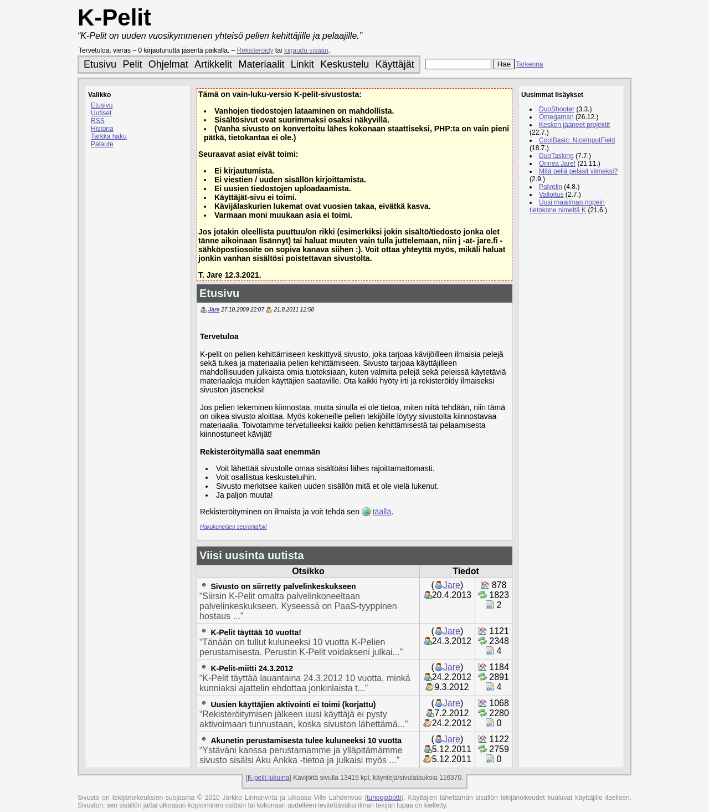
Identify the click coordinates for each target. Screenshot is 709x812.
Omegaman (556, 117)
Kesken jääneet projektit (574, 125)
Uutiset (101, 113)
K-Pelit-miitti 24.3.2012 (251, 668)
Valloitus (551, 194)
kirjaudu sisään (306, 50)
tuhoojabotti (384, 797)
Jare (214, 310)
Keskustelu (344, 64)
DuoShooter (556, 109)
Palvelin (550, 187)
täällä (382, 511)
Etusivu (100, 64)
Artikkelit (213, 64)
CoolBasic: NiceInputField (577, 140)
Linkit (302, 64)
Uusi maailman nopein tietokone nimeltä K (567, 206)
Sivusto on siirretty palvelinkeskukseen (283, 586)
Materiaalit (261, 64)
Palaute (102, 144)
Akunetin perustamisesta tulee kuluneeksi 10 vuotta (306, 740)
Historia (102, 128)
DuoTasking (556, 156)
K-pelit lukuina (268, 778)
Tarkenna (529, 64)
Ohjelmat (168, 64)
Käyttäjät (395, 64)
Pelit (132, 64)
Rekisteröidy (255, 50)
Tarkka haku (109, 136)
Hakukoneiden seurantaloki (233, 527)
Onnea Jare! (557, 163)
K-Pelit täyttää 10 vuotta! (255, 632)
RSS (98, 121)
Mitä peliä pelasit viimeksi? (578, 171)
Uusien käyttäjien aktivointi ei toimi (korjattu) (293, 704)
